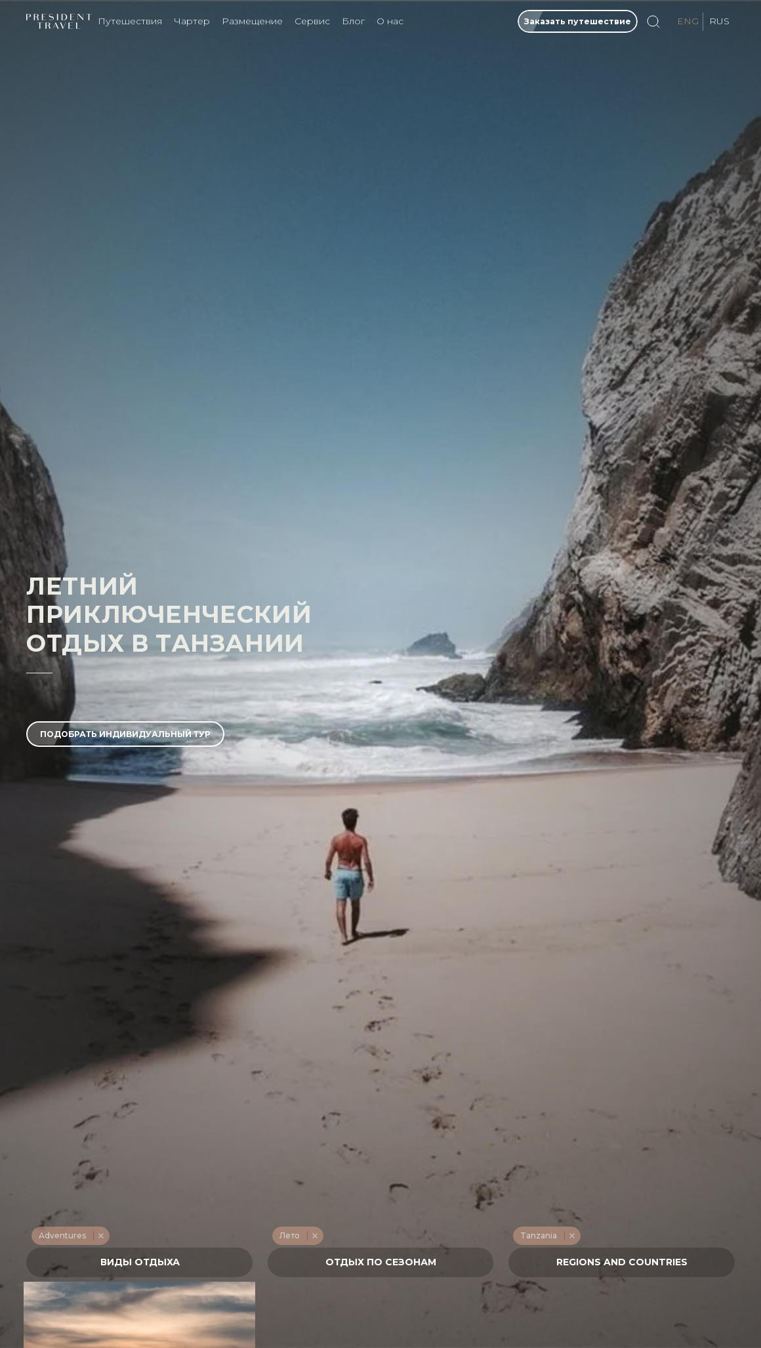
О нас (390, 21)
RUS (719, 21)
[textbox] (139, 1262)
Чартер (192, 21)
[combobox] (139, 1262)
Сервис (312, 21)
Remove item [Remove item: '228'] (100, 1235)
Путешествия (130, 21)
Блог (353, 21)
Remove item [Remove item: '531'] (571, 1235)
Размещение (252, 21)
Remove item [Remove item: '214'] (314, 1235)
